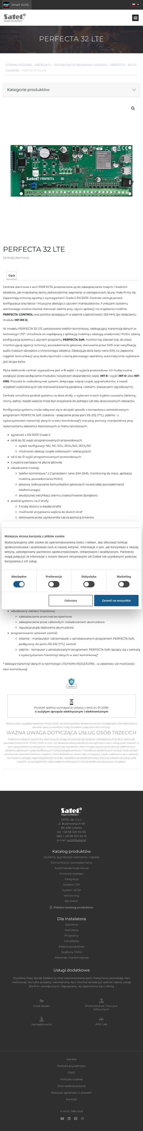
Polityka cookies (71, 1079)
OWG (71, 1072)
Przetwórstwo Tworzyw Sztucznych (101, 1007)
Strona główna (19, 65)
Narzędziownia (42, 1024)
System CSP (71, 884)
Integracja (72, 879)
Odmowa (70, 600)
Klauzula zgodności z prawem (71, 1092)
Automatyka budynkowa (72, 868)
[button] (135, 4)
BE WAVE (71, 901)
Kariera (71, 1059)
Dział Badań (41, 1006)
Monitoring (71, 895)
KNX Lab (101, 1024)
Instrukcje (71, 930)
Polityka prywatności (71, 1066)
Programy (71, 935)
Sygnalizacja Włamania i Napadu (80, 65)
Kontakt (71, 1099)
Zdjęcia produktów (71, 946)
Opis (11, 275)
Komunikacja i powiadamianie (71, 862)
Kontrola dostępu (72, 873)
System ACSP (71, 890)
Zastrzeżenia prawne (72, 1086)
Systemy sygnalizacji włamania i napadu (71, 857)
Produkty (43, 65)
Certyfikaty (71, 941)
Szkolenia (71, 924)
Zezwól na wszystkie (116, 600)
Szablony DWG (71, 952)
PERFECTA (117, 65)
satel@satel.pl (76, 840)
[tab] (11, 275)
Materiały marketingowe (72, 957)
